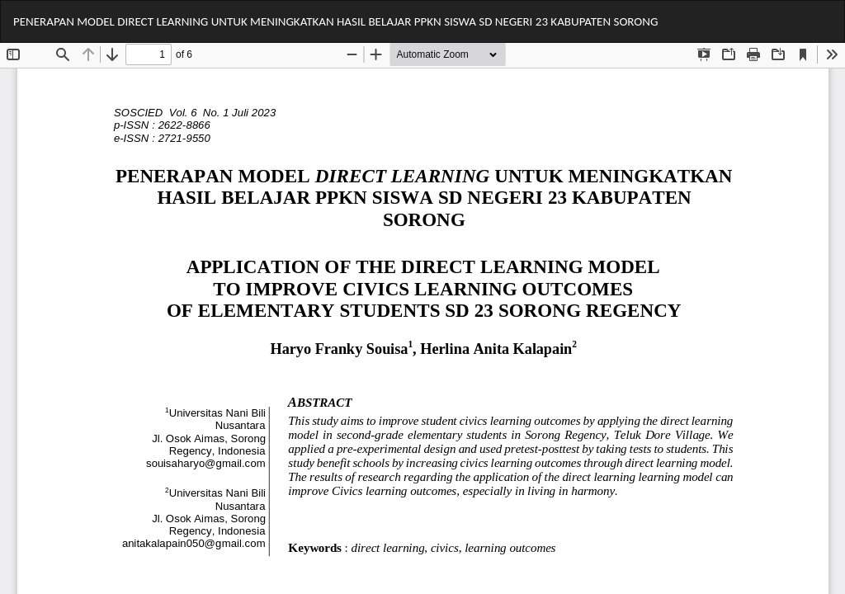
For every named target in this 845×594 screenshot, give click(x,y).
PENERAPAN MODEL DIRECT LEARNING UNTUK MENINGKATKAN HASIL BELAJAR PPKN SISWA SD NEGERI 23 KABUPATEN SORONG (335, 21)
